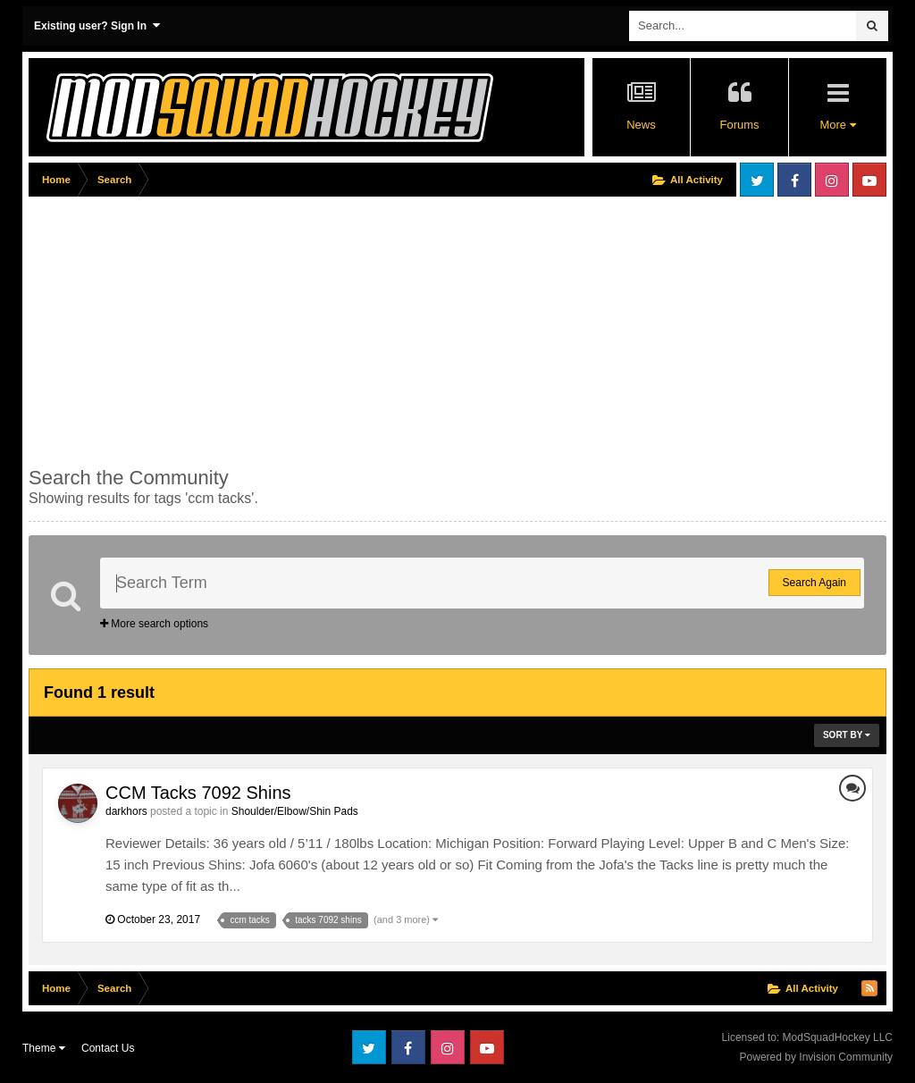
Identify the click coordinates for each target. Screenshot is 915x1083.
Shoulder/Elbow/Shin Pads (294, 811)
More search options (154, 623)
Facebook (794, 180)
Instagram (832, 180)
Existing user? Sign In (97, 25)
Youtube (869, 180)
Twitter (757, 180)
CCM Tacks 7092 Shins (198, 792)
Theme (43, 1048)
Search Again (814, 582)
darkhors (126, 811)
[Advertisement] (238, 328)
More (837, 124)
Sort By (846, 735)
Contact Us (107, 1048)
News (641, 124)
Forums (739, 124)
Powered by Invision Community (816, 1057)
